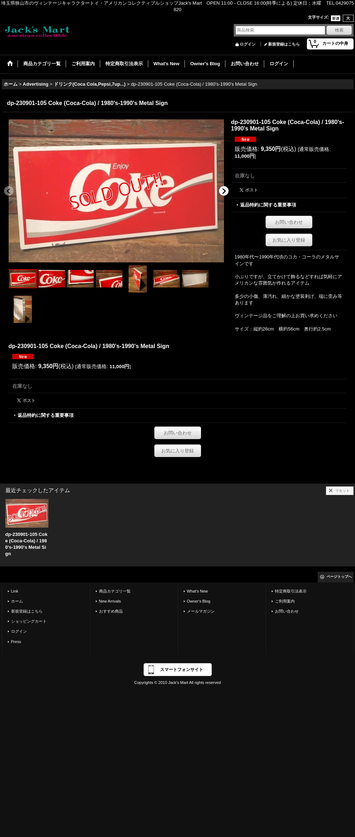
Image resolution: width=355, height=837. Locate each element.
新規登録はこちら (284, 44)
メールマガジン (201, 611)
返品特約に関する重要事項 (268, 205)
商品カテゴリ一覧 (115, 591)
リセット (342, 491)
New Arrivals (110, 601)
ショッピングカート (29, 621)
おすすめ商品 (111, 611)
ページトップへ (339, 577)
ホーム (17, 601)
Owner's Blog (198, 601)
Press (16, 641)
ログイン (248, 44)
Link (14, 591)
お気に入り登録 (288, 240)
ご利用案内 (285, 601)
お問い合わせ (289, 222)
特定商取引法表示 (291, 591)
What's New (197, 591)
